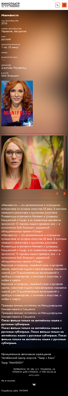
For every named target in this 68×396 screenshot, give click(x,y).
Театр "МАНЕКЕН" (12, 363)
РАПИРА (23, 390)
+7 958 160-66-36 (47, 371)
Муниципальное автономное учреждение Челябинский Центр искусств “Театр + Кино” (28, 356)
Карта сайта (34, 375)
